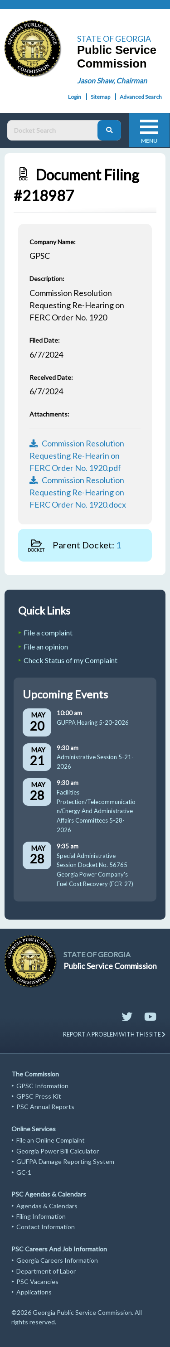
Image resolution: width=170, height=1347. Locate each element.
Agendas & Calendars (47, 1206)
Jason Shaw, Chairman (112, 80)
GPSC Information (42, 1086)
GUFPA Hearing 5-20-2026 (93, 722)
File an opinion (46, 646)
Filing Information (41, 1216)
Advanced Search (141, 96)
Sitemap (100, 96)
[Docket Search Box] (54, 130)
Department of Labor (46, 1271)
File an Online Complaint (50, 1140)
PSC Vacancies (37, 1281)
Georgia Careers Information (57, 1260)
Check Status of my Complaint (70, 660)
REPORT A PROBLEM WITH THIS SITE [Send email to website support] (114, 1034)
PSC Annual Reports (45, 1106)
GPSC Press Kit (38, 1096)
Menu (149, 140)
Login (74, 96)
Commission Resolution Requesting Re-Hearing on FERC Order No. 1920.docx (77, 492)
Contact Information (45, 1227)
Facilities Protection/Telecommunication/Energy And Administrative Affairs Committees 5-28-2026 (96, 811)
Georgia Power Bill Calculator (57, 1151)
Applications (34, 1292)
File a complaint (48, 632)
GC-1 (23, 1172)
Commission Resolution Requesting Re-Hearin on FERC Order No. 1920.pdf (76, 455)
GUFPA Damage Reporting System (65, 1161)
